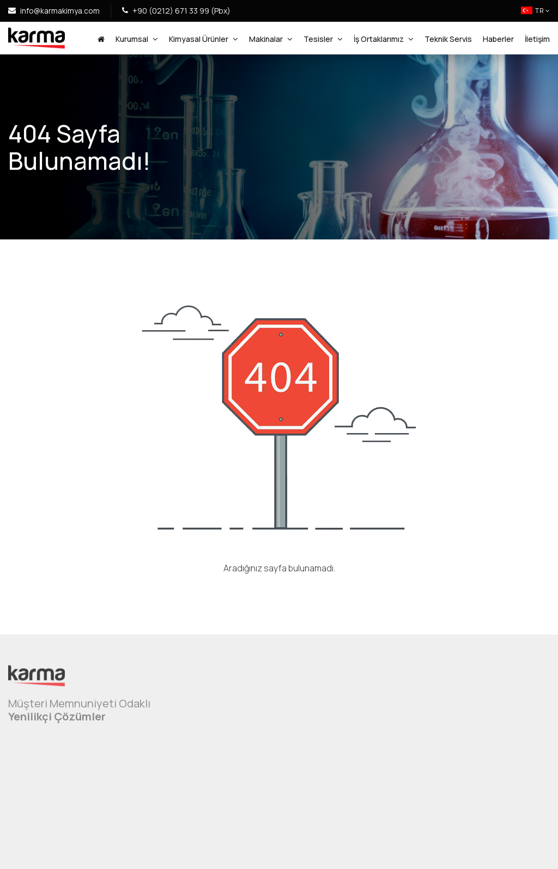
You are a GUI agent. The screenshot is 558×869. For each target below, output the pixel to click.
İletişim (537, 39)
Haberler (498, 39)
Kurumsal (137, 39)
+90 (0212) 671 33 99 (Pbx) (176, 10)
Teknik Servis (448, 39)
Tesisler (323, 39)
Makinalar (271, 39)
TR (535, 10)
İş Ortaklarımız (384, 39)
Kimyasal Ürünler (203, 39)
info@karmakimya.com (54, 10)
